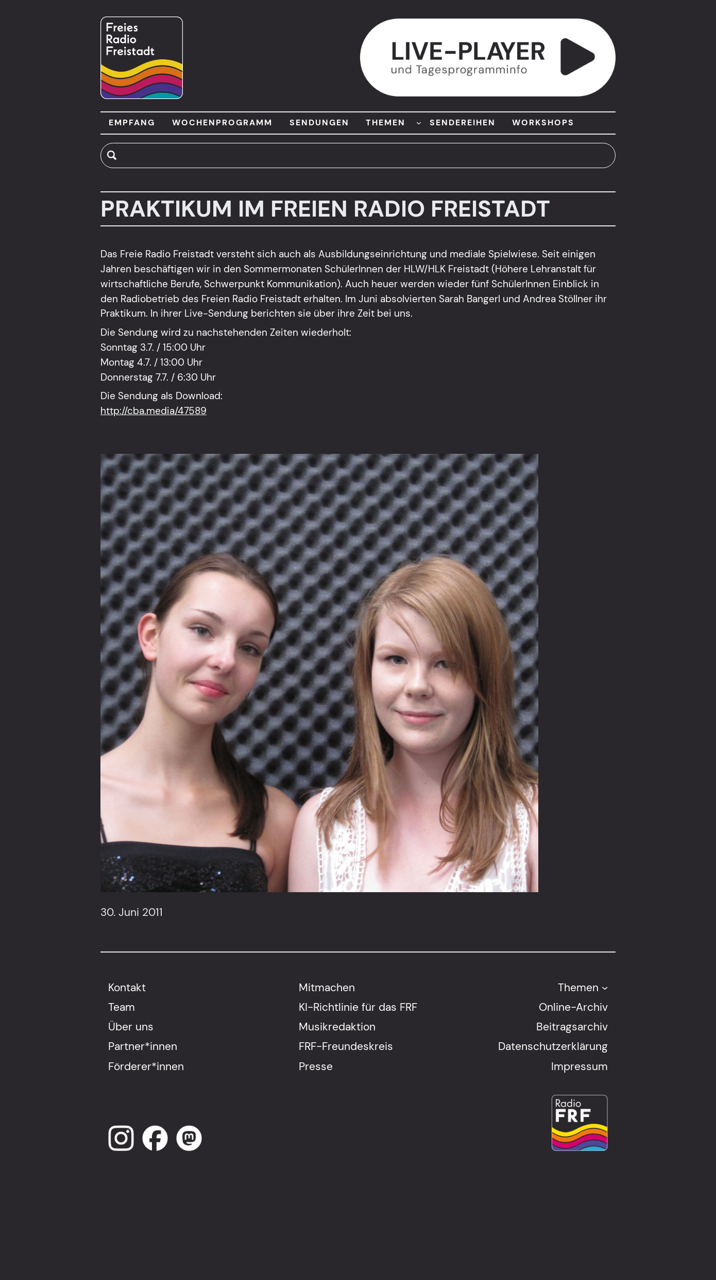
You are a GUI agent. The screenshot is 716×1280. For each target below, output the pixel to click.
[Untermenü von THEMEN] (418, 122)
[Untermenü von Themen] (605, 987)
